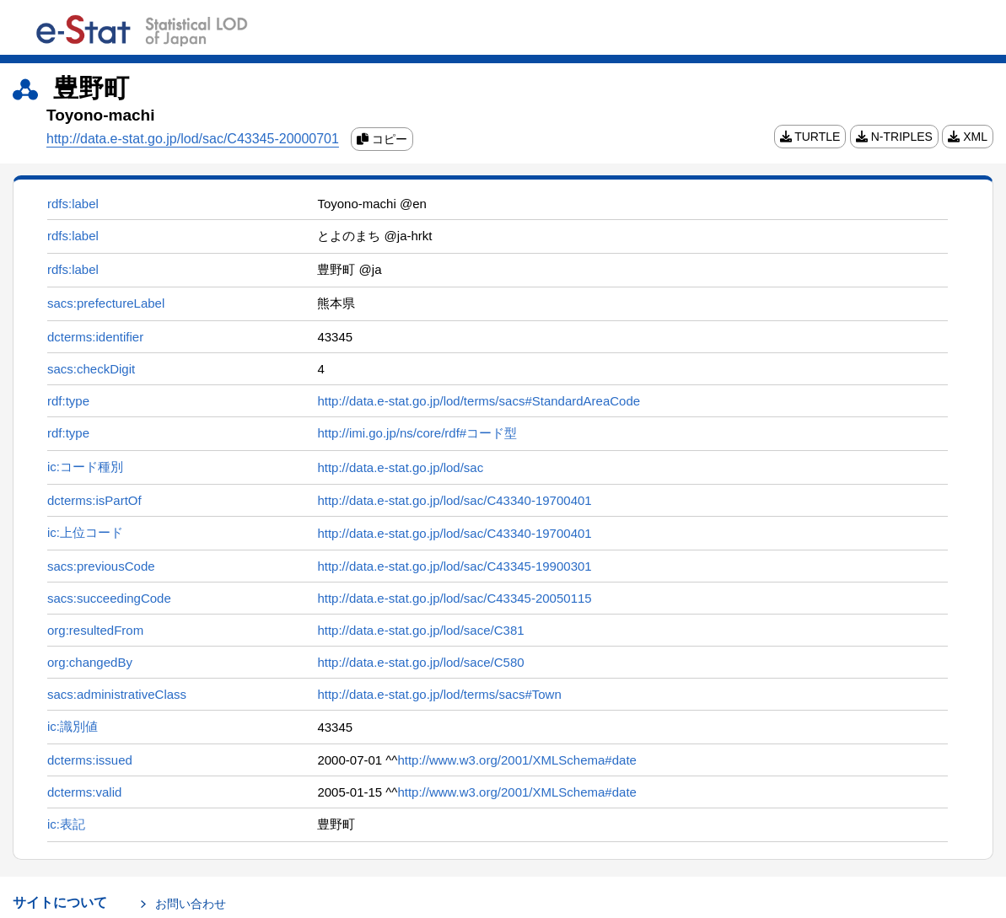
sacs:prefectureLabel (105, 303)
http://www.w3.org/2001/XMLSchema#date (517, 760)
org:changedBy (89, 662)
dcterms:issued (89, 760)
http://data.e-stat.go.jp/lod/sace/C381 (420, 630)
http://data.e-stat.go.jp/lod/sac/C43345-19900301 (454, 566)
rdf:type (68, 401)
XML (967, 136)
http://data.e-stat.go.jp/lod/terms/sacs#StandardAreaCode (478, 401)
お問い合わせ (190, 904)
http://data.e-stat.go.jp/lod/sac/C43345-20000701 (192, 139)
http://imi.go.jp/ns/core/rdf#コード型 (417, 433)
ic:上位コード (85, 532)
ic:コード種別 (85, 466)
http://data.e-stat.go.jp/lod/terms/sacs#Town (439, 694)
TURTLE (810, 136)
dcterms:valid (84, 792)
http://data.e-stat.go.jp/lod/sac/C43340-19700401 (454, 500)
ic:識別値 (72, 726)
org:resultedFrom (95, 630)
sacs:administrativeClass (116, 694)
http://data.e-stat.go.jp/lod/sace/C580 (420, 662)
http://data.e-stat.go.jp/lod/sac (400, 467)
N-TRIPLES (894, 136)
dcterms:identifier (95, 337)
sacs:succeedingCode (109, 598)
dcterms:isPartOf (94, 500)
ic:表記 (66, 824)
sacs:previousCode (101, 566)
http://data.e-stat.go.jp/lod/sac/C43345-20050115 (454, 598)
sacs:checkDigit (91, 369)
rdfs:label (73, 203)
